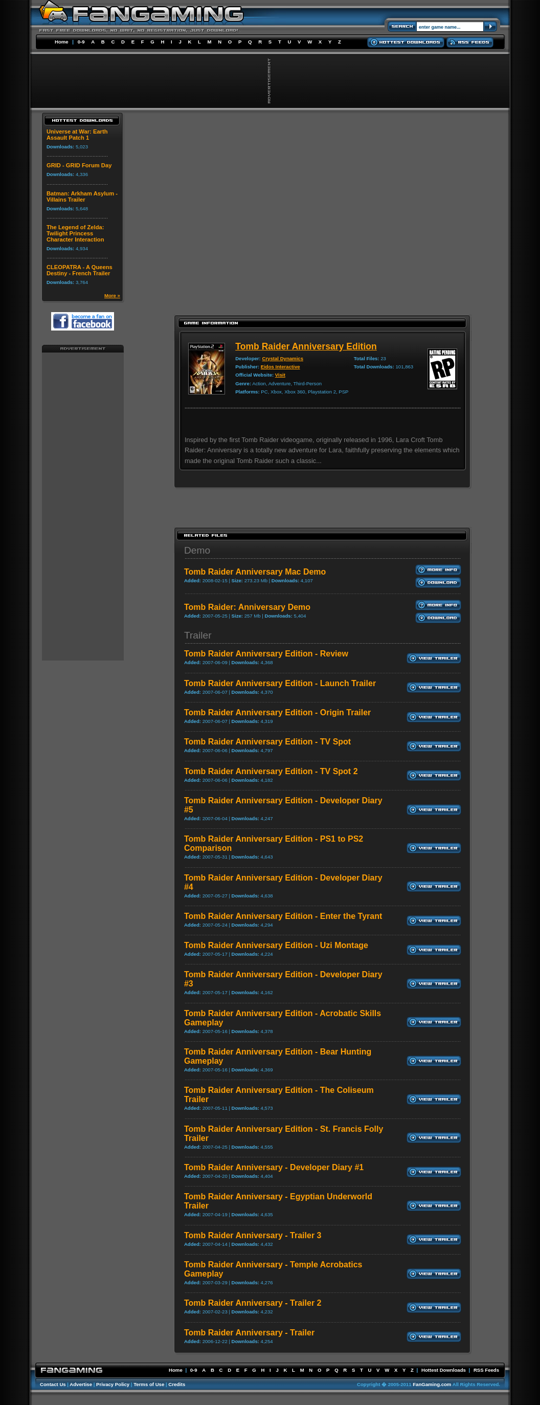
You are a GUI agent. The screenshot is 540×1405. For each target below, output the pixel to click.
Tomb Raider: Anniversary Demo (247, 607)
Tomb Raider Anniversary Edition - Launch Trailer (280, 683)
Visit (280, 375)
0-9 (81, 42)
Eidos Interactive (280, 366)
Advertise (81, 1384)
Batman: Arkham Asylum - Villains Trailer (82, 196)
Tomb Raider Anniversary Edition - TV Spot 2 (271, 771)
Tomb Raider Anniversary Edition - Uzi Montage (276, 945)
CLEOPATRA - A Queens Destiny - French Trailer (79, 270)
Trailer (198, 635)
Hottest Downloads (443, 1370)
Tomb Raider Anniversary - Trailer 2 (253, 1303)
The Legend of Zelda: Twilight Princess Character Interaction (75, 233)
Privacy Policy (112, 1384)
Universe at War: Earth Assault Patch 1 (77, 134)
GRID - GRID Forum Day (79, 165)
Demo (197, 550)
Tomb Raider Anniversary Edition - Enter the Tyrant (283, 916)
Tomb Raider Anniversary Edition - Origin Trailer (277, 712)
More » (112, 295)
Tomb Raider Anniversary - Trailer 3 (253, 1235)
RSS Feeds (486, 1370)
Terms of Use (148, 1384)
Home (62, 42)
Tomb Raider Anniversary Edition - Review (266, 653)
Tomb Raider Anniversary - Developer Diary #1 (274, 1167)
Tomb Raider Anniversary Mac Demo (255, 571)
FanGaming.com (432, 1384)
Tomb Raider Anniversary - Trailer (249, 1332)
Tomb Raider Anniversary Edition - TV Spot (267, 741)
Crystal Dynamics (282, 358)
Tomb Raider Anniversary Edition (306, 346)
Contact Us (53, 1384)
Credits (176, 1384)
